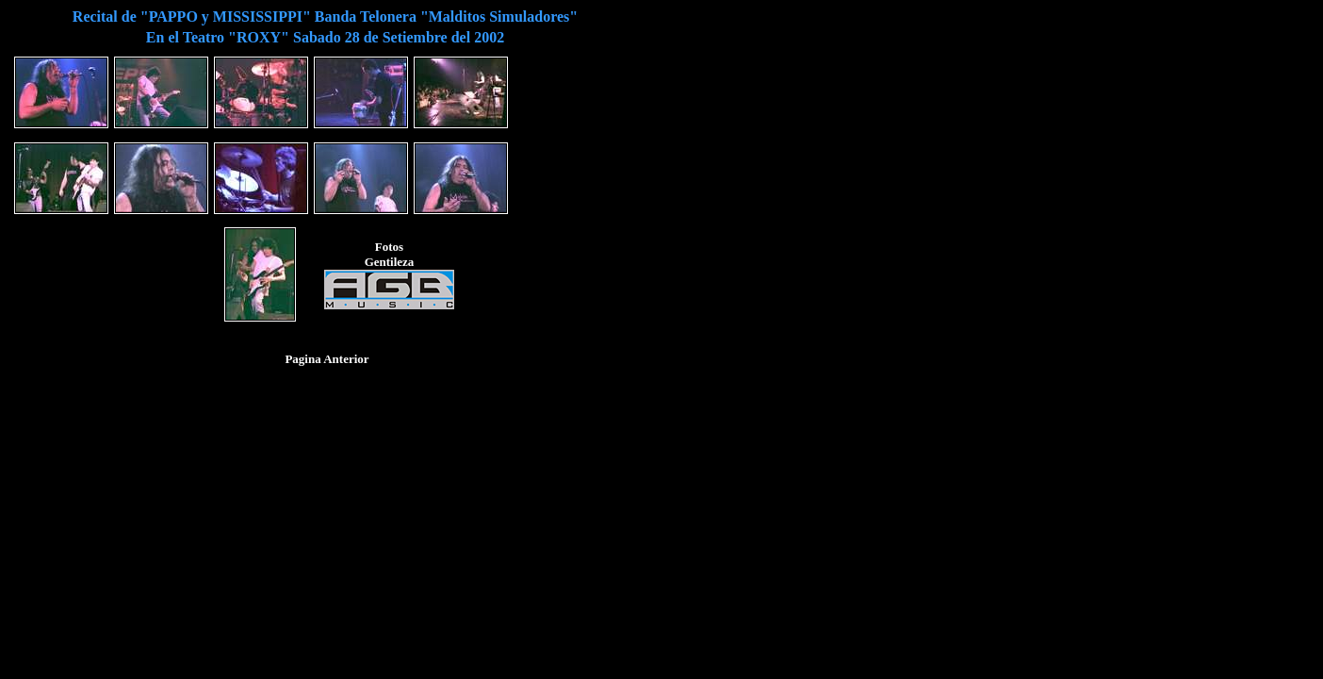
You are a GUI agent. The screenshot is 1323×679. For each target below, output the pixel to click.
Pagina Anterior (326, 359)
